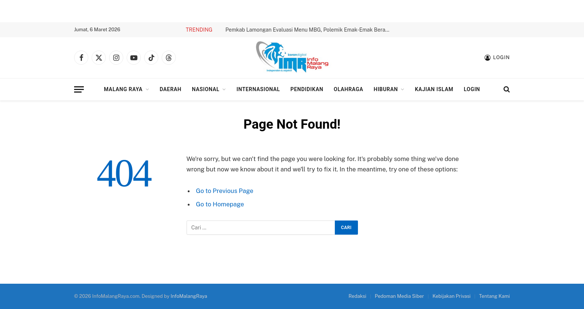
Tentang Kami (494, 296)
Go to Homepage (220, 204)
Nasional (205, 89)
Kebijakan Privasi (451, 296)
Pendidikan (307, 89)
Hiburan (386, 89)
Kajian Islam (434, 89)
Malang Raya (123, 89)
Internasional (258, 89)
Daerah (171, 89)
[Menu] (79, 89)
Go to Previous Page (224, 190)
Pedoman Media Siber (399, 296)
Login (472, 89)
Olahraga (348, 89)
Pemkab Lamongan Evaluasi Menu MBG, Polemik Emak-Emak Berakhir (309, 30)
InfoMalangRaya (189, 296)
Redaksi (357, 296)
